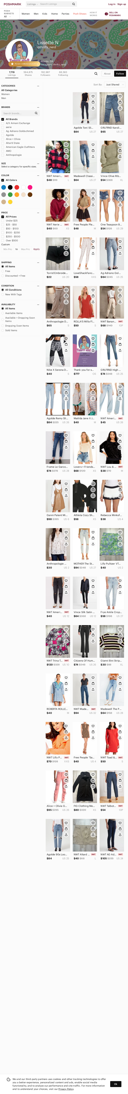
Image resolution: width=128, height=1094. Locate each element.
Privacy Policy (65, 1089)
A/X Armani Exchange (15, 123)
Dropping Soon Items (15, 325)
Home (54, 13)
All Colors (9, 180)
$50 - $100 (10, 228)
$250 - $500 (10, 236)
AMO (6, 150)
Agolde (7, 135)
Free (5, 271)
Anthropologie (11, 154)
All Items (8, 266)
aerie (6, 127)
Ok (115, 1084)
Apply (36, 249)
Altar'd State (10, 143)
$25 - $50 (9, 224)
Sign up (121, 4)
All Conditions (11, 289)
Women (26, 13)
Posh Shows (79, 13)
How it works (93, 14)
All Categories (9, 90)
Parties (65, 13)
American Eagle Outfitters (18, 146)
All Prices (8, 216)
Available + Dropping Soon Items (18, 319)
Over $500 (9, 240)
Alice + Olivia (10, 139)
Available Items (11, 313)
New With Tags (11, 294)
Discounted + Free (13, 275)
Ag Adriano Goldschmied (17, 131)
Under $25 (9, 220)
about (107, 73)
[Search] (55, 4)
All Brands (9, 119)
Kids (44, 13)
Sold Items (9, 330)
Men (36, 13)
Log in (111, 4)
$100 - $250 (10, 232)
